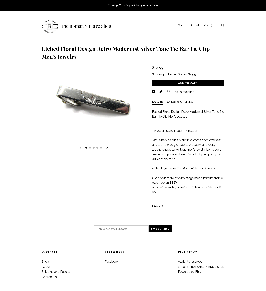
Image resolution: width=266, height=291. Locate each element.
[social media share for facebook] (154, 92)
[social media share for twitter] (161, 92)
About (195, 25)
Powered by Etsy (189, 271)
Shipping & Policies (180, 101)
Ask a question (184, 92)
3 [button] (94, 148)
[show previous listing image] (80, 148)
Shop (181, 25)
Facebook (111, 261)
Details (157, 101)
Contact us (49, 277)
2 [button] (90, 148)
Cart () (209, 25)
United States (177, 74)
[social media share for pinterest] (169, 92)
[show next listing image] (107, 148)
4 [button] (97, 148)
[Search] (222, 26)
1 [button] (86, 148)
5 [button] (101, 148)
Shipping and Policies (56, 271)
